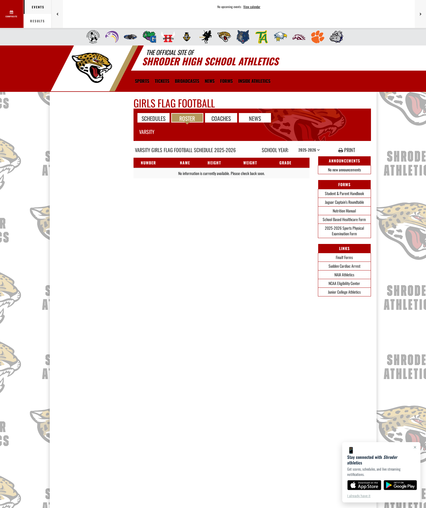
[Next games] (420, 14)
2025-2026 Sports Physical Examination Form (344, 230)
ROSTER (187, 118)
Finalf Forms (344, 257)
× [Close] (415, 447)
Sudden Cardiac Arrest (344, 266)
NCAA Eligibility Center (344, 283)
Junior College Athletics (344, 292)
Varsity (146, 131)
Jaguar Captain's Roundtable (344, 202)
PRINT (346, 150)
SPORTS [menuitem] (142, 81)
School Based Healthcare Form (344, 219)
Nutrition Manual (344, 211)
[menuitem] (91, 36)
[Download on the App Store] (364, 485)
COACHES (221, 118)
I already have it (358, 496)
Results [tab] (37, 21)
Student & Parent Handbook (344, 193)
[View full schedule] (12, 14)
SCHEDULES (153, 118)
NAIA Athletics (344, 274)
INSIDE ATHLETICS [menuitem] (254, 81)
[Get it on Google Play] (400, 485)
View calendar (251, 6)
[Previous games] (57, 14)
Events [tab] (38, 7)
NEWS (255, 118)
